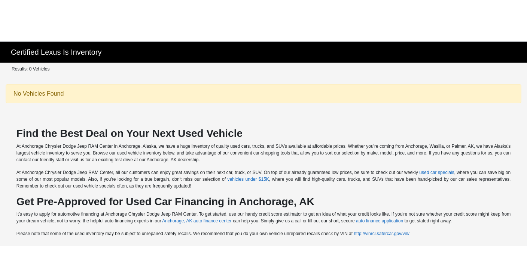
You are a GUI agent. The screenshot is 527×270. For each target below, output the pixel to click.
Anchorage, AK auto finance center (196, 221)
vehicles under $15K (248, 179)
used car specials (436, 172)
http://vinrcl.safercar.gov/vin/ (381, 233)
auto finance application (379, 221)
